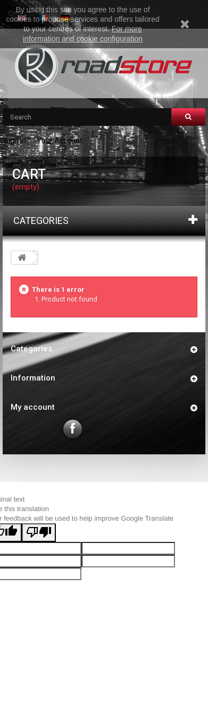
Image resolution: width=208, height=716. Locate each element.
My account (33, 407)
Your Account (59, 140)
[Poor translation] (39, 532)
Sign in (15, 140)
